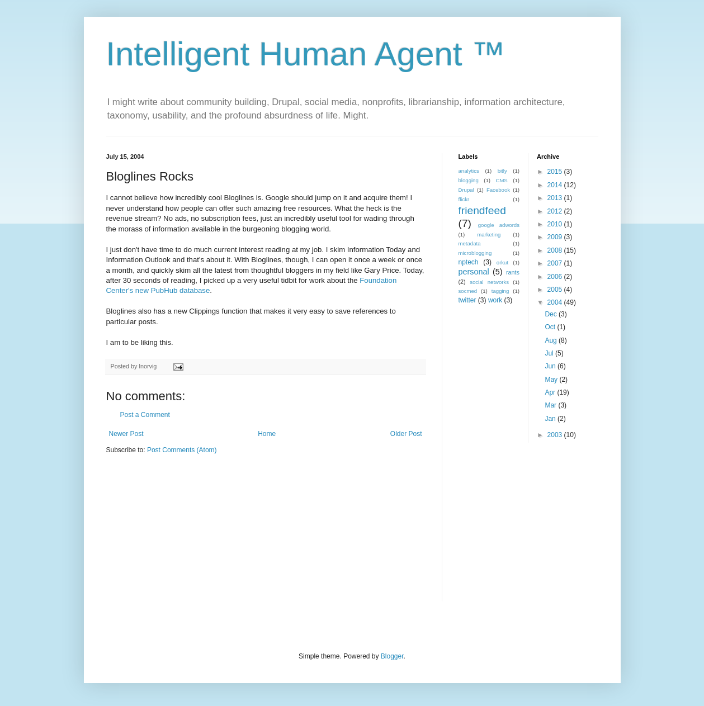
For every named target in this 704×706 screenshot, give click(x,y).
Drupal (466, 190)
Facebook (498, 190)
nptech (469, 262)
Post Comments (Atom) (182, 450)
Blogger (392, 656)
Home (267, 434)
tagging (500, 291)
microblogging (475, 253)
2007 (555, 263)
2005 (555, 289)
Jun (551, 366)
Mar (551, 405)
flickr (464, 199)
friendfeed (482, 210)
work (495, 300)
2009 (555, 237)
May (552, 379)
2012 (555, 211)
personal (474, 271)
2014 (555, 185)
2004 (555, 302)
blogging (469, 180)
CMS (501, 180)
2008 (555, 250)
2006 (555, 277)
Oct (551, 327)
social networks (489, 282)
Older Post (406, 434)
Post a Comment (145, 415)
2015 (555, 172)
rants (512, 272)
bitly (502, 171)
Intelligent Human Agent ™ (305, 54)
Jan (551, 419)
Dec (552, 314)
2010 (555, 224)
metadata (470, 243)
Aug (552, 340)
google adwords (498, 225)
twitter (467, 300)
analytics (469, 171)
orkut (502, 262)
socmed (468, 291)
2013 (555, 198)
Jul (550, 353)
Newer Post (126, 434)
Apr (551, 392)
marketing (488, 234)
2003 (555, 435)
